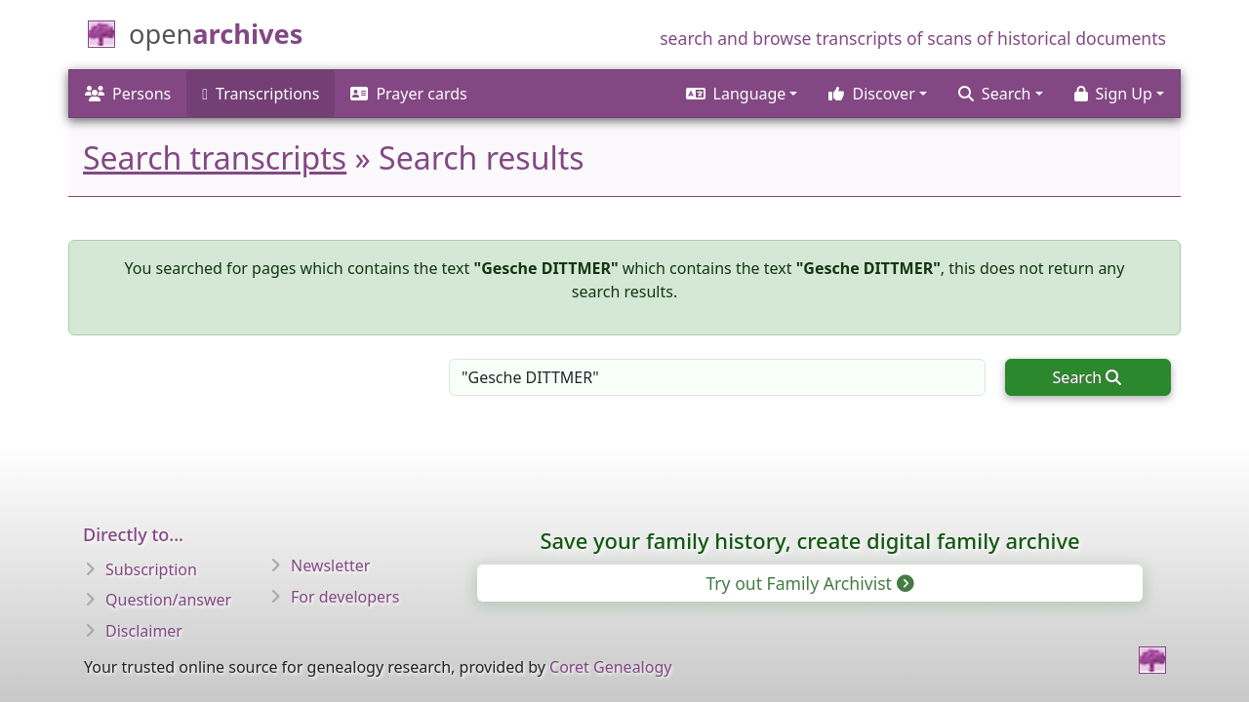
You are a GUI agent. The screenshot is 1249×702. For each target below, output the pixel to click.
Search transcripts (214, 157)
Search (1087, 377)
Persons (128, 93)
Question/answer (168, 599)
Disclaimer (143, 631)
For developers (345, 596)
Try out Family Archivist (807, 583)
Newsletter (330, 565)
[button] (742, 93)
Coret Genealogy (610, 667)
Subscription (151, 569)
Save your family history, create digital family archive (809, 540)
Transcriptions (260, 93)
